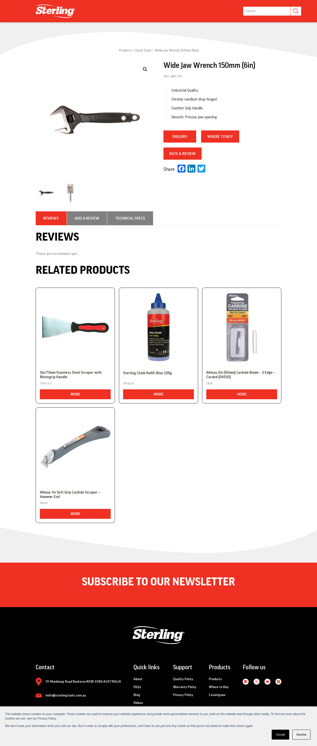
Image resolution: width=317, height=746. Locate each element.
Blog (136, 695)
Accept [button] (280, 734)
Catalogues (217, 695)
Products (125, 50)
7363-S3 (46, 383)
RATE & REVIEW (182, 154)
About (137, 679)
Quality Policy (183, 679)
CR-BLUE (128, 383)
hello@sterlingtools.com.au (66, 695)
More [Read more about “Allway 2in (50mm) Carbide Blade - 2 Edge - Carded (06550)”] (242, 394)
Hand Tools (143, 50)
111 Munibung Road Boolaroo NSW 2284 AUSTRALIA (83, 681)
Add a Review (87, 218)
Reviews (51, 218)
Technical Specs (130, 218)
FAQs (137, 687)
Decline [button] (301, 734)
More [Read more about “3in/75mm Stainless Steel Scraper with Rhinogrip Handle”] (75, 394)
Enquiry (179, 137)
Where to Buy (219, 687)
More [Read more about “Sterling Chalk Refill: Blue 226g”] (158, 394)
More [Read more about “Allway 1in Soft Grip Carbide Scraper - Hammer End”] (75, 514)
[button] (145, 69)
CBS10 (44, 502)
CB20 (209, 383)
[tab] (51, 218)
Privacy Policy (183, 695)
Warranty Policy (184, 687)
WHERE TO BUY (220, 137)
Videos (138, 703)
